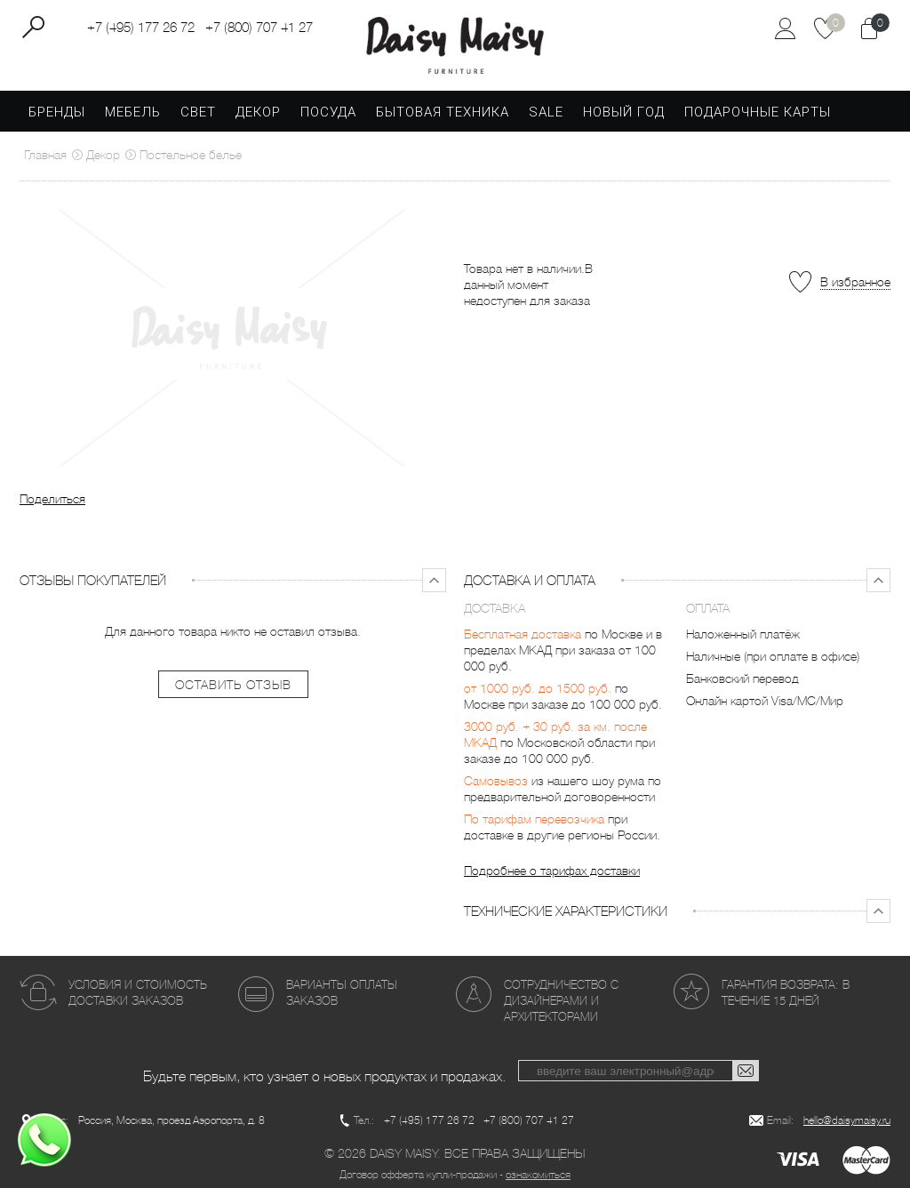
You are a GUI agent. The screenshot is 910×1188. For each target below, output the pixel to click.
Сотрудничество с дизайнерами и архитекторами (561, 1000)
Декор (258, 112)
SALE (546, 112)
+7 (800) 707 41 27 (259, 28)
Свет (198, 112)
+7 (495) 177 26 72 (141, 28)
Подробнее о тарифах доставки (552, 870)
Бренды (56, 112)
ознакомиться (538, 1174)
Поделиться (52, 499)
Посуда (328, 112)
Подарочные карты (757, 112)
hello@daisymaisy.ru (846, 1120)
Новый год (624, 112)
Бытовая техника (442, 112)
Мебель (133, 112)
